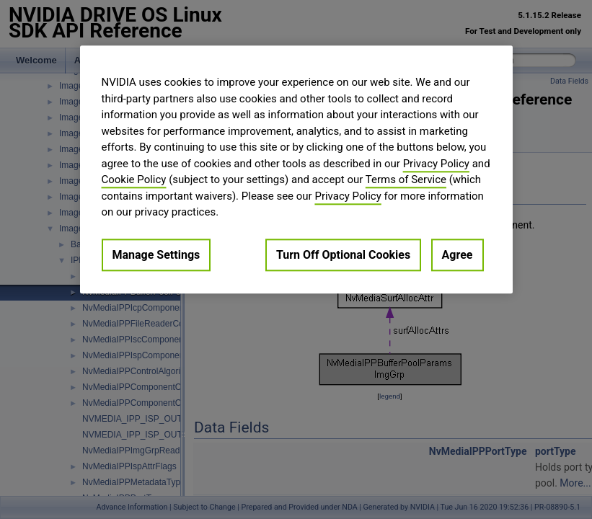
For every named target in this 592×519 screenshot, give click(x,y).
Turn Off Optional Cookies (343, 255)
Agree (457, 255)
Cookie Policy (134, 179)
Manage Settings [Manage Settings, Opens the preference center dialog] (156, 255)
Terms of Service (406, 179)
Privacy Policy (436, 163)
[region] (296, 169)
